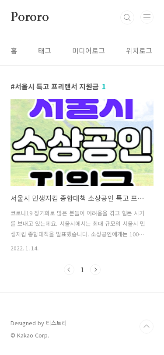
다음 (95, 269)
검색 (127, 17)
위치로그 (139, 50)
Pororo (29, 17)
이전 (69, 269)
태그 (44, 50)
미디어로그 (88, 50)
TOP (147, 327)
